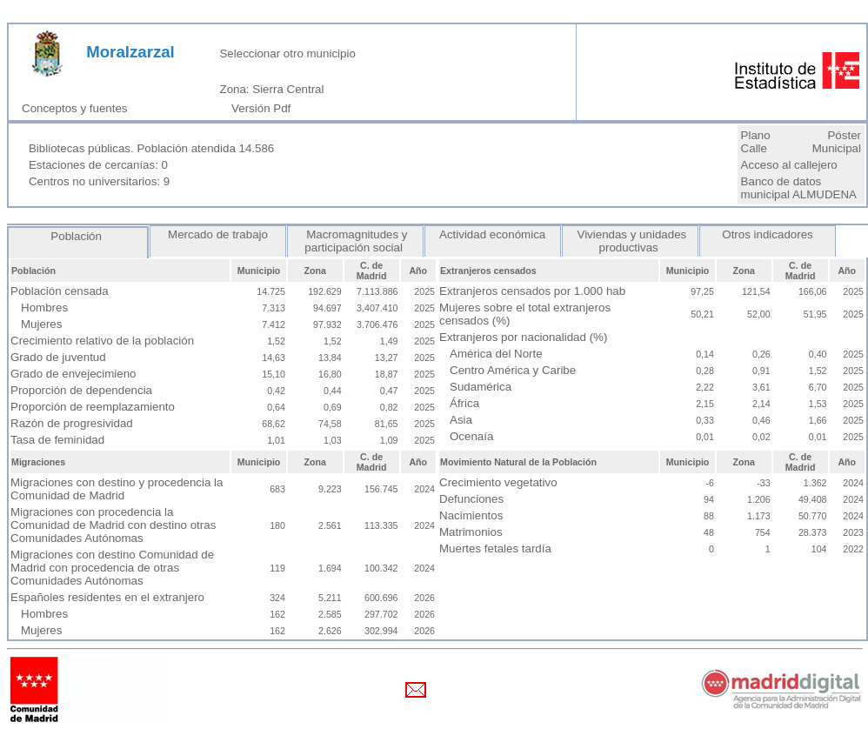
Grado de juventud (58, 357)
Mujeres (41, 324)
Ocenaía (471, 436)
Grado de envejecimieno (73, 373)
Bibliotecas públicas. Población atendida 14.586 (151, 148)
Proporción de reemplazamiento (92, 406)
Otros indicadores (768, 234)
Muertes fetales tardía (495, 548)
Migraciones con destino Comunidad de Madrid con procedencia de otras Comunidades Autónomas (112, 567)
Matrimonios (471, 531)
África (464, 403)
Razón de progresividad (71, 423)
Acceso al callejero (789, 164)
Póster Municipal (836, 142)
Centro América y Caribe (513, 370)
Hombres (44, 307)
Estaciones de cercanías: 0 (98, 164)
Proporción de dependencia (81, 390)
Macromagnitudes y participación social (355, 241)
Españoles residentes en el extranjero (107, 597)
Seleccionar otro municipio (287, 53)
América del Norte (496, 353)
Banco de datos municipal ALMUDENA (799, 188)
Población (78, 236)
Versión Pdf (264, 108)
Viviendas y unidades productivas (630, 241)
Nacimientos (471, 515)
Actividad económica (493, 234)
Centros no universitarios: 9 (99, 181)
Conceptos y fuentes (78, 108)
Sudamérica (480, 386)
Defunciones (471, 498)
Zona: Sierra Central (271, 89)
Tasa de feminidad (57, 439)
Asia (461, 419)
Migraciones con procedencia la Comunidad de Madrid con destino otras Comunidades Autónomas (113, 525)
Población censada (59, 291)
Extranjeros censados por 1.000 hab (532, 291)
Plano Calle (756, 142)
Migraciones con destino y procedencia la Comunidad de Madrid (117, 489)
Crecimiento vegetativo (498, 482)
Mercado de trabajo (217, 234)
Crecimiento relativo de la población (102, 340)
